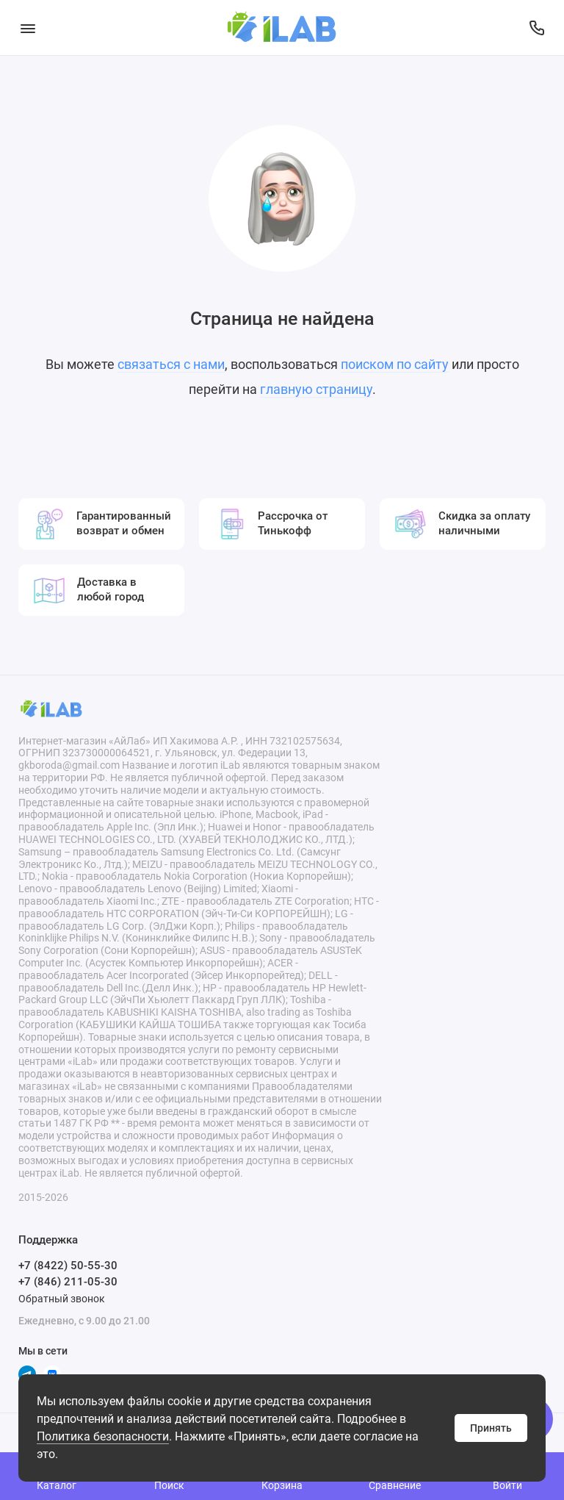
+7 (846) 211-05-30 (68, 1281)
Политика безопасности (103, 1436)
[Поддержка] (536, 27)
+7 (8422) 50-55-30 (68, 1265)
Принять (491, 1428)
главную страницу (316, 389)
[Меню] (27, 27)
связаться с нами (171, 364)
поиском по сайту (395, 364)
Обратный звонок (61, 1299)
